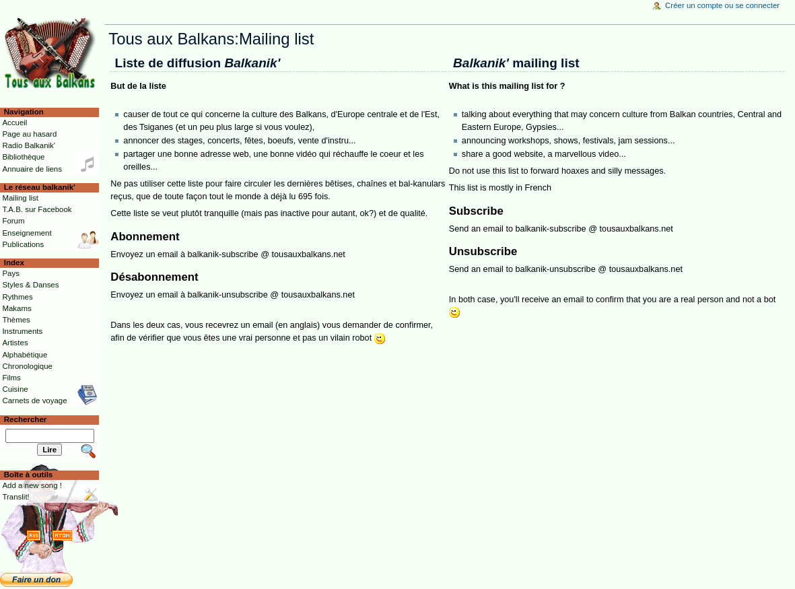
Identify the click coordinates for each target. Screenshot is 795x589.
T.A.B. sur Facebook (36, 209)
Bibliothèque (23, 157)
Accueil (14, 122)
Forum (13, 221)
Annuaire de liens (32, 169)
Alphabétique (24, 355)
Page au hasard (29, 134)
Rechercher (25, 419)
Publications (23, 244)
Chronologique (27, 366)
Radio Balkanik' (28, 145)
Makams (16, 308)
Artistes (15, 343)
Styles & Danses (30, 285)
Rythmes (17, 297)
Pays (10, 273)
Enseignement (26, 233)
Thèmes (16, 320)
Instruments (22, 331)
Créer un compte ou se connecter (722, 5)
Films (11, 378)
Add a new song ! (32, 485)
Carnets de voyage (34, 400)
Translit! (15, 497)
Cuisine (15, 389)
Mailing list (20, 198)
